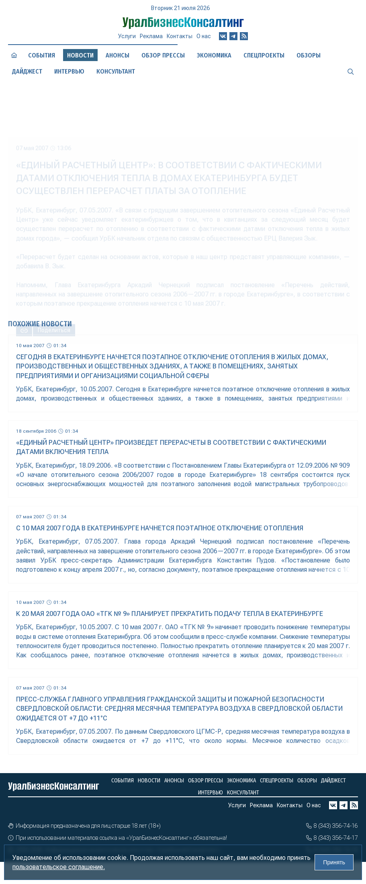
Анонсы (118, 55)
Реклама (151, 40)
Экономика (214, 55)
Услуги (127, 40)
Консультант (243, 792)
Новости (149, 780)
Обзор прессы (163, 55)
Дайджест (333, 780)
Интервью (210, 792)
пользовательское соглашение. (58, 867)
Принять (334, 862)
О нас (203, 39)
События (41, 55)
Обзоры (307, 780)
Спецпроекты (276, 780)
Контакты (179, 39)
